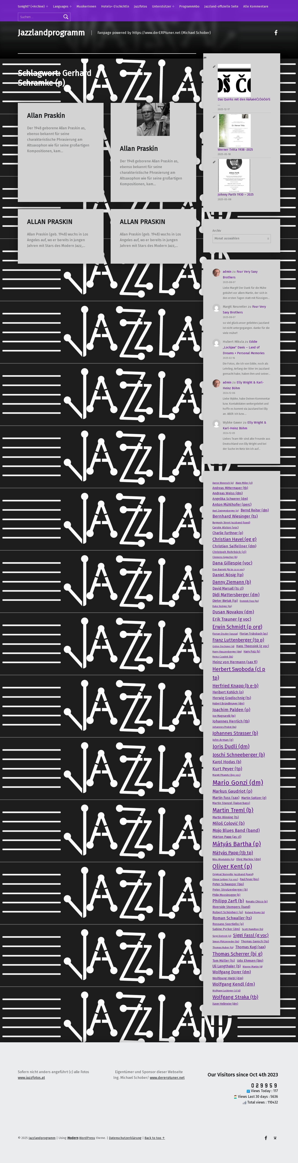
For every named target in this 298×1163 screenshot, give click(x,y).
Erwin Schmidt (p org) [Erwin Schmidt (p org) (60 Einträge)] (237, 627)
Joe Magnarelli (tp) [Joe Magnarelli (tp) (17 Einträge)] (224, 715)
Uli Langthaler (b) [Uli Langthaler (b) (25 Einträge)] (226, 966)
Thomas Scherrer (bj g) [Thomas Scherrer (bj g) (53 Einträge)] (237, 954)
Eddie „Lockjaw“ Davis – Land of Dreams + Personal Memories (244, 347)
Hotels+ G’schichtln (115, 6)
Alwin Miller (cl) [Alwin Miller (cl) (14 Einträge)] (244, 482)
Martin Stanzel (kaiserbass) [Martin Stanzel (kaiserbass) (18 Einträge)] (231, 803)
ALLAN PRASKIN (49, 222)
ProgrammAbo (189, 6)
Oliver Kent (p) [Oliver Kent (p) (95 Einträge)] (232, 866)
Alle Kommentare (255, 6)
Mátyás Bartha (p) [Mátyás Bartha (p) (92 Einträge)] (236, 844)
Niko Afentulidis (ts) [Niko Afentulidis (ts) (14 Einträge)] (223, 859)
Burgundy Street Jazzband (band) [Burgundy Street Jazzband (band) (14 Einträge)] (231, 522)
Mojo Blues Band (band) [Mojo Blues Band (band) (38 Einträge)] (236, 830)
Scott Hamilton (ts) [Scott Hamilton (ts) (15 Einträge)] (252, 929)
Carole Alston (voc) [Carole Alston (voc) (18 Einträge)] (225, 527)
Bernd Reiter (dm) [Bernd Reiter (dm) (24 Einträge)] (255, 510)
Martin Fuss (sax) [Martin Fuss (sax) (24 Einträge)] (225, 798)
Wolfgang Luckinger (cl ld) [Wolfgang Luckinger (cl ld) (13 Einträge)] (226, 990)
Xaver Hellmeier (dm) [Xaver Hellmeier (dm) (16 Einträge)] (225, 1003)
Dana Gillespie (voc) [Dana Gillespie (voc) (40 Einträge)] (232, 563)
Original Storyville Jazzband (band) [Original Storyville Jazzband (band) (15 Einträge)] (232, 874)
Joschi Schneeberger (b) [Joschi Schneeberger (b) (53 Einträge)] (238, 755)
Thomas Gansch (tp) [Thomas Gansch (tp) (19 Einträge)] (255, 941)
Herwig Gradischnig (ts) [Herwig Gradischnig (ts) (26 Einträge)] (231, 698)
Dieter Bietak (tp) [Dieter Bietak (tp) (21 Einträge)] (225, 601)
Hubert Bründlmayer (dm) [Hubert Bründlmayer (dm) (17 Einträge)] (228, 703)
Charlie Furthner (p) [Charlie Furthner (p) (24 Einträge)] (227, 533)
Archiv (216, 231)
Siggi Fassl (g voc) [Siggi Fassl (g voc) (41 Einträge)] (251, 935)
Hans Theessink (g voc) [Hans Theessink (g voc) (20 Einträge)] (252, 646)
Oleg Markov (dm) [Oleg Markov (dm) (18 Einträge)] (248, 859)
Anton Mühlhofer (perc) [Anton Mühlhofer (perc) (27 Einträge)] (231, 504)
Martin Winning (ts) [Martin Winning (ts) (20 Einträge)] (225, 817)
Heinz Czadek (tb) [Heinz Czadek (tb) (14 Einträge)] (222, 656)
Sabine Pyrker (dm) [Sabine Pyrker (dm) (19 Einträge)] (226, 929)
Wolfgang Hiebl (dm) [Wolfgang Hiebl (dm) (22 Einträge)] (227, 978)
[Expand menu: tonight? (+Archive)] (47, 6)
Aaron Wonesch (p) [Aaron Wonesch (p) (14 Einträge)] (223, 482)
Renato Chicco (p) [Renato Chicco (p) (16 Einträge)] (257, 901)
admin (227, 272)
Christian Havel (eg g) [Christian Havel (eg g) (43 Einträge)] (234, 539)
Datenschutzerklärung (125, 1138)
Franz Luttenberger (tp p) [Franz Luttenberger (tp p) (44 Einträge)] (238, 640)
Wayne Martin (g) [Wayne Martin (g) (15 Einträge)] (252, 966)
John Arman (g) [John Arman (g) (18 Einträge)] (222, 740)
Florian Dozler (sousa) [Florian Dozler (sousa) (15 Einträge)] (225, 633)
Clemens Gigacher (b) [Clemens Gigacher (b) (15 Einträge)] (224, 557)
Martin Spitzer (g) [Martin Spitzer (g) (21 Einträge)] (253, 798)
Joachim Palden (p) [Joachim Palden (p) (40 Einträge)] (231, 709)
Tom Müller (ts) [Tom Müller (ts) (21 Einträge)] (223, 961)
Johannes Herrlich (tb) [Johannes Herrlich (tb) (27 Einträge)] (230, 721)
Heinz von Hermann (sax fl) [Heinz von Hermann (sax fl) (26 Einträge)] (234, 662)
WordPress (87, 1138)
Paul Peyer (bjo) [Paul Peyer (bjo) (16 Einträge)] (249, 879)
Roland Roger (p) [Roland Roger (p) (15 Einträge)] (255, 912)
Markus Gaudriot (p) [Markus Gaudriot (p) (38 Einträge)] (232, 791)
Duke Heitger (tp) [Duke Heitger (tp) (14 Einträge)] (222, 606)
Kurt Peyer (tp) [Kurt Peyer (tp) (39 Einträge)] (227, 768)
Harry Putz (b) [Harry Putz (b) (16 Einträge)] (252, 651)
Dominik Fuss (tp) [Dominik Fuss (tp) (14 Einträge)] (249, 600)
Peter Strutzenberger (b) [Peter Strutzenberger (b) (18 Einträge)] (230, 889)
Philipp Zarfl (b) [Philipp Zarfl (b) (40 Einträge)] (228, 901)
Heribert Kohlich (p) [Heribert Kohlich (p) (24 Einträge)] (227, 692)
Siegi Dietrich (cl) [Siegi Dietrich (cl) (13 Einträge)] (221, 936)
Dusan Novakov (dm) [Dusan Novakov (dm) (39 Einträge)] (233, 612)
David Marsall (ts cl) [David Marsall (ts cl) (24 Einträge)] (227, 588)
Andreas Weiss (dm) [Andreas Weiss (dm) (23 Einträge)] (227, 493)
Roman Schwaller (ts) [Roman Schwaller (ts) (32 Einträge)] (232, 918)
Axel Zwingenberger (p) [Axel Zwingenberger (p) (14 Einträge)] (225, 510)
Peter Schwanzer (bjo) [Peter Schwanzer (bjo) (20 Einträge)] (228, 884)
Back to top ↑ (154, 1138)
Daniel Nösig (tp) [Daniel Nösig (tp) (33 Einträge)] (227, 574)
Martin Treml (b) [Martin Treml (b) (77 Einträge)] (232, 810)
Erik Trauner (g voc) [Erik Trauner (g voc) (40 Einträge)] (231, 619)
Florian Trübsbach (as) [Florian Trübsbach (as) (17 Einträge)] (254, 633)
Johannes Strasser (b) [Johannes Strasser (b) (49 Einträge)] (235, 733)
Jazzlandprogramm (51, 33)
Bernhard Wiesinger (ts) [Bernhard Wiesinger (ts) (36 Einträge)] (235, 516)
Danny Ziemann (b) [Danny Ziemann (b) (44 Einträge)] (231, 582)
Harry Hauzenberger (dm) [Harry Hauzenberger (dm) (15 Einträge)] (227, 651)
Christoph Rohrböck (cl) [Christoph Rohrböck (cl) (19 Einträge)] (229, 552)
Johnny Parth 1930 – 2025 (236, 194)
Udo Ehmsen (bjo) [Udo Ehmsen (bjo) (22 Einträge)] (250, 961)
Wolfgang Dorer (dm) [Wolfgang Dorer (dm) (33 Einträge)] (231, 972)
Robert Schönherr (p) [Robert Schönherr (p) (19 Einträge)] (227, 912)
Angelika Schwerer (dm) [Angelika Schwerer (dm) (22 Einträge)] (230, 499)
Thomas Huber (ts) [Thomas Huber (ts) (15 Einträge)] (222, 947)
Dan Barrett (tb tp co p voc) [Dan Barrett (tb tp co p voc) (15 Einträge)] (228, 569)
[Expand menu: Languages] (70, 6)
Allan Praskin (46, 116)
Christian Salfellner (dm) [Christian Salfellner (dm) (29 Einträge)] (234, 546)
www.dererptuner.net (167, 1078)
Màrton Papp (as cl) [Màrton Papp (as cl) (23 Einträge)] (226, 837)
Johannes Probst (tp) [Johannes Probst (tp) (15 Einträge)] (224, 726)
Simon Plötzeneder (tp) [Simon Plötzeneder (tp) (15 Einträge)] (225, 941)
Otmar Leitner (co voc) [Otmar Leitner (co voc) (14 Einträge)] (225, 879)
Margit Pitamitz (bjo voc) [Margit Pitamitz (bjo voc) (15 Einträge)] (226, 774)
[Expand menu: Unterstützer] (173, 6)
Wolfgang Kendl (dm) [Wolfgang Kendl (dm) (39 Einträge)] (233, 984)
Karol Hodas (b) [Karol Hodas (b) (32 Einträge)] (226, 761)
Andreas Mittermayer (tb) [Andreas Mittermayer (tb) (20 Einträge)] (230, 488)
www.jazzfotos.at (31, 1078)
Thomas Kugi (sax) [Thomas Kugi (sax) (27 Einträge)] (250, 947)
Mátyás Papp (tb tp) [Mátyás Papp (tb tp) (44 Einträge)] (232, 852)
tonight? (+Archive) (31, 6)
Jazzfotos (140, 6)
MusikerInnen (86, 6)
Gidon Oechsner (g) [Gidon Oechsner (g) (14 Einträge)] (223, 646)
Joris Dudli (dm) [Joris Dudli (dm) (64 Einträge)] (230, 746)
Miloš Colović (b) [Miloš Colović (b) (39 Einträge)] (228, 823)
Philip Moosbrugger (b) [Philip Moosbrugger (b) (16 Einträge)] (226, 894)
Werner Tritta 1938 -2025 (235, 150)
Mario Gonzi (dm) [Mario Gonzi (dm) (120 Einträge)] (237, 783)
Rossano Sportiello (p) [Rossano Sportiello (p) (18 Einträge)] (228, 924)
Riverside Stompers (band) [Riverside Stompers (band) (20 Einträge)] (231, 907)
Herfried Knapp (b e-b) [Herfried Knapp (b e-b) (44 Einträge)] (235, 685)
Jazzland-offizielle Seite (221, 6)
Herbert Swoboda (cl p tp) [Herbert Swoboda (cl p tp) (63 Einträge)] (238, 673)
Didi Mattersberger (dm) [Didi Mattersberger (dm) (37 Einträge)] (236, 594)
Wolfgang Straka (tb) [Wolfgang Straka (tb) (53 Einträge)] (235, 997)
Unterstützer (161, 6)
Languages (60, 6)
